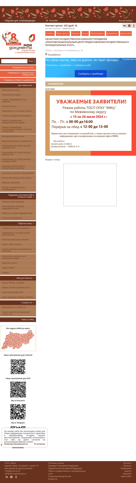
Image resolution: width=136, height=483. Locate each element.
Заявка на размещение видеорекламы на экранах (13, 121)
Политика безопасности (16, 444)
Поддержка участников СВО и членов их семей (21, 196)
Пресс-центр (63, 33)
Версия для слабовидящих (19, 20)
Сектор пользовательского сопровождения (13, 188)
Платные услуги (10, 106)
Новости (127, 471)
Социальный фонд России (59, 476)
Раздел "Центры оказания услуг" (16, 287)
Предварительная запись (23, 67)
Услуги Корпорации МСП (12, 292)
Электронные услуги (11, 90)
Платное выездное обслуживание (16, 116)
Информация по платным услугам (16, 111)
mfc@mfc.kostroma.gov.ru (15, 474)
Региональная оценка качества (15, 240)
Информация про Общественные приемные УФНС (16, 160)
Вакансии (127, 474)
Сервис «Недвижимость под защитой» (14, 100)
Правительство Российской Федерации (65, 468)
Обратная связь (26, 223)
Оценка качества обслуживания (17, 228)
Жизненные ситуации (11, 95)
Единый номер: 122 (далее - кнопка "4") (22, 466)
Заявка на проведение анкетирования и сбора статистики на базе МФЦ (17, 129)
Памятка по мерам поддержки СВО (17, 213)
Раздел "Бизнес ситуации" (13, 283)
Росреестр (52, 479)
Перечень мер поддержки (13, 202)
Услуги (85, 33)
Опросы (5, 272)
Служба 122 (28, 303)
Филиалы (127, 466)
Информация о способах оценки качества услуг (16, 234)
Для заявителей (26, 85)
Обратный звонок (9, 263)
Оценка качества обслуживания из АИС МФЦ (17, 250)
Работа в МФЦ (28, 320)
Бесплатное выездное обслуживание (18, 173)
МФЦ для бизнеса (25, 278)
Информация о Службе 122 (14, 307)
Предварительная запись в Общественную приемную (13, 167)
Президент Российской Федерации (63, 466)
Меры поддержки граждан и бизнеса (17, 297)
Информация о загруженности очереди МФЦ (21, 74)
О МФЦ (50, 33)
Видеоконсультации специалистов (18, 141)
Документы (112, 33)
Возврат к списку (52, 160)
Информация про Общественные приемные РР (16, 153)
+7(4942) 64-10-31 (68, 28)
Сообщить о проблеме (90, 73)
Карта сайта (126, 33)
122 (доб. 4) (70, 25)
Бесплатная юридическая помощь (16, 178)
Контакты (76, 33)
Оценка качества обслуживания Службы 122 (15, 313)
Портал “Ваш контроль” (12, 244)
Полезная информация (12, 218)
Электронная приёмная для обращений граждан (14, 257)
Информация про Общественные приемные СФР (16, 147)
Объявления (55, 84)
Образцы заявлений (10, 183)
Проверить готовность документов (19, 80)
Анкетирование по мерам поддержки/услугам (13, 207)
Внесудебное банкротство (13, 136)
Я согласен (39, 444)
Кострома (53, 20)
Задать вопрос (8, 268)
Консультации (97, 33)
